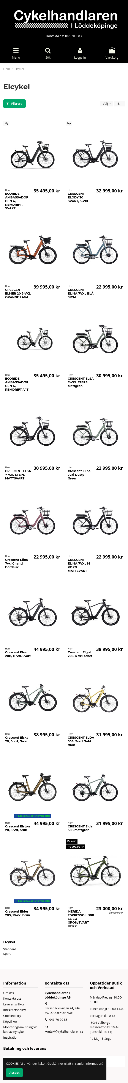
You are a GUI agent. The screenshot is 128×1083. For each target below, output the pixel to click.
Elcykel (9, 942)
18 (119, 103)
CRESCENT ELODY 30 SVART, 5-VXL (78, 197)
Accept (14, 1073)
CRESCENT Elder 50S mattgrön (81, 828)
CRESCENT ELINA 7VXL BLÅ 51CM (80, 293)
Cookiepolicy (12, 1016)
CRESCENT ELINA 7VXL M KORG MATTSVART (79, 565)
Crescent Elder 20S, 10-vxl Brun (17, 913)
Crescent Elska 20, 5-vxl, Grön (16, 739)
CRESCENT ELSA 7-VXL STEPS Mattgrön (81, 382)
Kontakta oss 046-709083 (64, 36)
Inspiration (10, 1037)
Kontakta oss (12, 998)
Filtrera (14, 103)
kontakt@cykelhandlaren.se (64, 1031)
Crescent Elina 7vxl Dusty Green (79, 474)
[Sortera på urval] (106, 104)
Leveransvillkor (13, 1004)
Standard (9, 949)
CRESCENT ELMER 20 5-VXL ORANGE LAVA (18, 293)
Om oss (8, 993)
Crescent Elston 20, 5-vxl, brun (17, 828)
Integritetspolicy (14, 1010)
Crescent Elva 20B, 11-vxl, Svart (18, 654)
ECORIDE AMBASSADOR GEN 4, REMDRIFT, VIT (16, 384)
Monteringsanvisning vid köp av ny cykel (20, 1029)
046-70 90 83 (58, 1019)
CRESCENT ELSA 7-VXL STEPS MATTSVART (18, 474)
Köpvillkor (10, 1021)
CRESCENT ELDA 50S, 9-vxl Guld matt (81, 741)
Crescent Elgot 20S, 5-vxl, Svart (80, 654)
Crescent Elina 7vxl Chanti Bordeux (16, 563)
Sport (7, 954)
